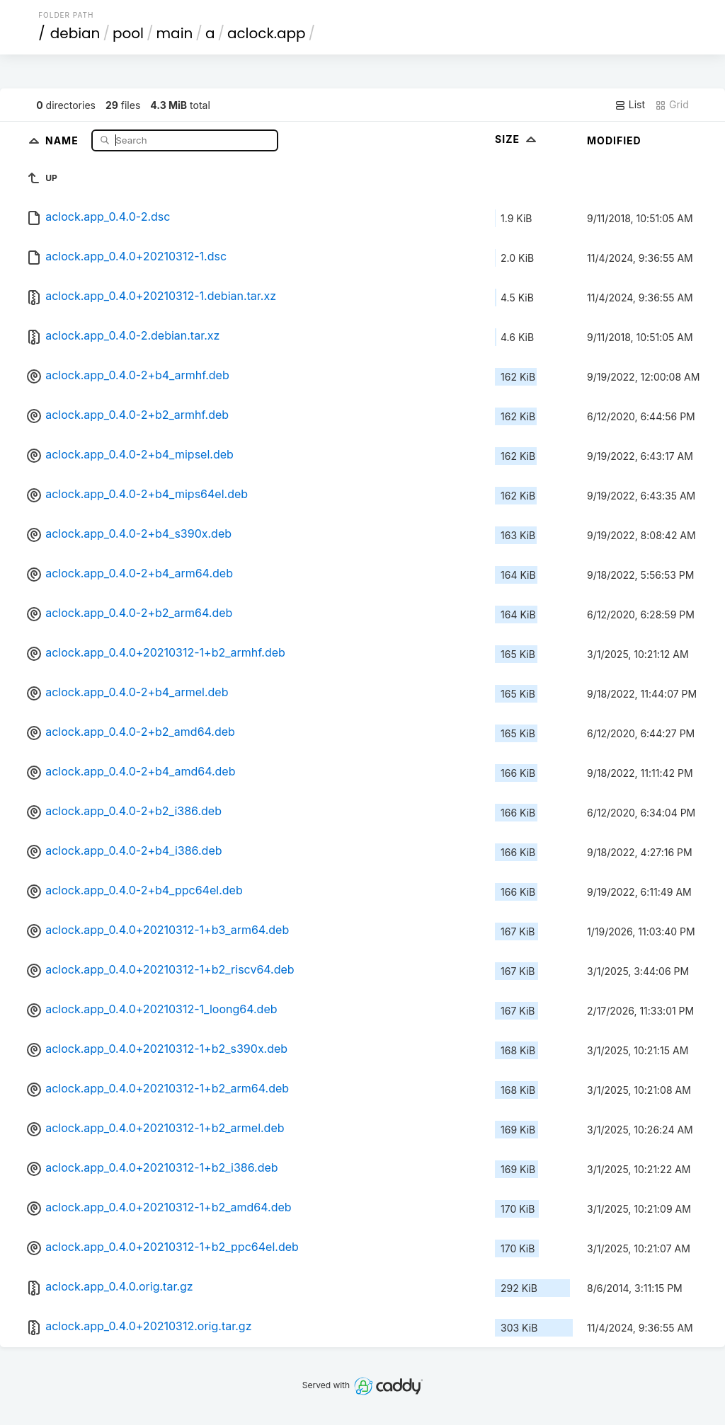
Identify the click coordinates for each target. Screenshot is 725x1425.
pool (128, 33)
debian (75, 33)
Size (517, 139)
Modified (614, 140)
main (174, 33)
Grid (672, 104)
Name (63, 140)
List (630, 104)
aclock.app (266, 33)
